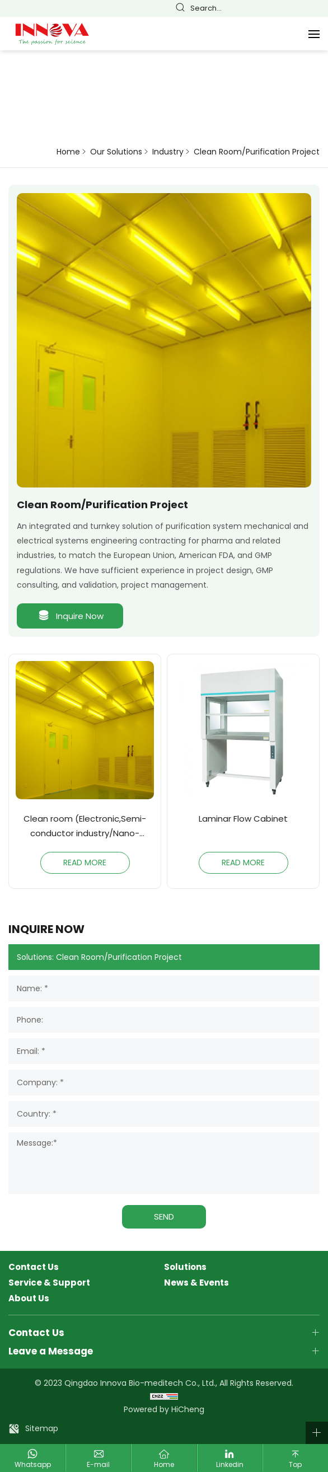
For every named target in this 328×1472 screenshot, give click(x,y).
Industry (168, 152)
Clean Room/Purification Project (257, 152)
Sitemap (41, 1428)
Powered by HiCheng (164, 1409)
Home (68, 152)
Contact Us (33, 1267)
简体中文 (253, 9)
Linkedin (229, 1464)
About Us (28, 1298)
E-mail (98, 1464)
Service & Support (49, 1283)
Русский (315, 9)
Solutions (185, 1267)
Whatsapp (33, 1464)
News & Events (196, 1283)
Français (284, 9)
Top (295, 1464)
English (268, 9)
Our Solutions (116, 152)
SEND (164, 1216)
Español (300, 9)
